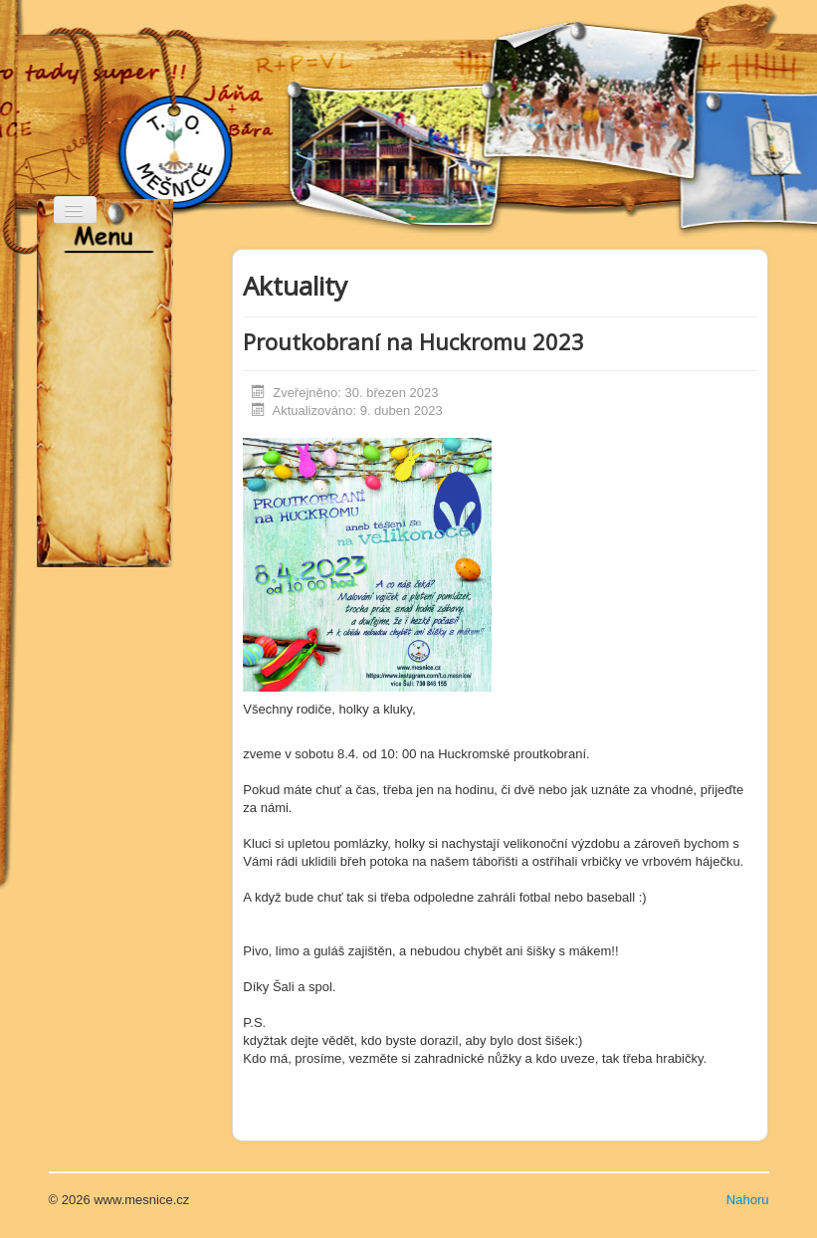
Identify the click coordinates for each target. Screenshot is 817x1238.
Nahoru (747, 1199)
